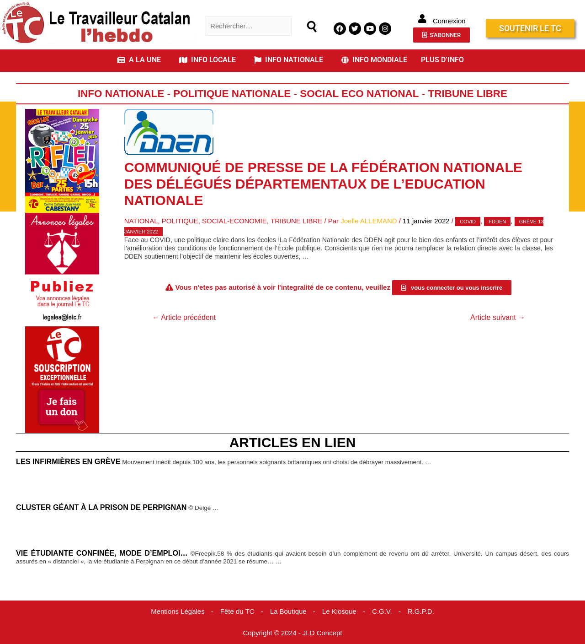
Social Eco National (359, 93)
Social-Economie (234, 221)
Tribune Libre (468, 93)
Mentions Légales (178, 611)
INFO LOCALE (207, 59)
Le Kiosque (339, 611)
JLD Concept (322, 633)
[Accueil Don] (62, 379)
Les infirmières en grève (68, 461)
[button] (141, 59)
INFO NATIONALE (288, 59)
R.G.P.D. (421, 611)
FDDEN (497, 221)
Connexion (449, 21)
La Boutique (288, 611)
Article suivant (497, 317)
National (141, 221)
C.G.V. (382, 611)
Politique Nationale (232, 93)
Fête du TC (237, 611)
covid (468, 221)
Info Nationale (121, 93)
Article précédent (184, 317)
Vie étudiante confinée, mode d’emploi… (102, 553)
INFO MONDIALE (374, 59)
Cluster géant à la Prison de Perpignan (101, 507)
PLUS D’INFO (442, 59)
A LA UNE (139, 59)
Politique (180, 221)
